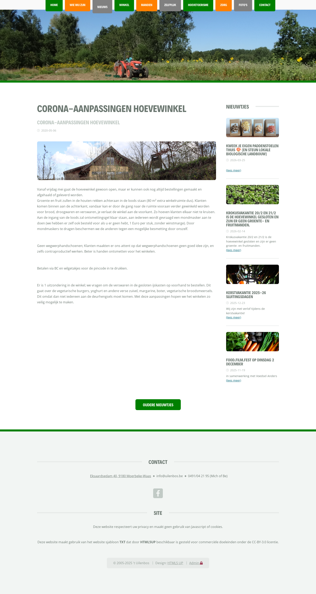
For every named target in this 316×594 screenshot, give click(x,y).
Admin (196, 563)
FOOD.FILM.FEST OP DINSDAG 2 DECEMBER (250, 361)
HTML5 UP (175, 563)
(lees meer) (233, 170)
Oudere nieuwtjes (158, 404)
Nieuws (102, 7)
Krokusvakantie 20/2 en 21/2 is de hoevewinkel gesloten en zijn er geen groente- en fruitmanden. (252, 218)
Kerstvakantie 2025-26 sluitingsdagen (246, 294)
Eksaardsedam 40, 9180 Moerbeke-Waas (120, 476)
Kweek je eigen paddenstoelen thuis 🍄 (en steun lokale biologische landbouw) (252, 149)
